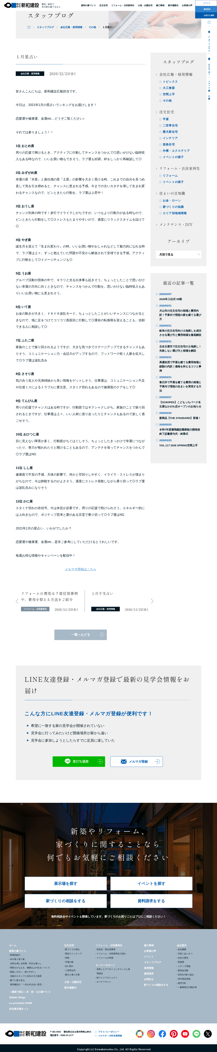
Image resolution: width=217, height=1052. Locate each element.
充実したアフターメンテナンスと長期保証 (113, 971)
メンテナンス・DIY (176, 224)
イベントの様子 (173, 157)
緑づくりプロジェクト (107, 977)
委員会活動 (183, 970)
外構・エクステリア (176, 150)
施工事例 (149, 945)
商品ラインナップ (73, 953)
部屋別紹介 (15, 955)
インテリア (170, 138)
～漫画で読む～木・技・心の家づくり (30, 991)
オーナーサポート (209, 68)
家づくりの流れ (72, 949)
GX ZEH (69, 966)
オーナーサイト (104, 982)
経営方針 (182, 983)
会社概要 (182, 949)
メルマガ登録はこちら (80, 569)
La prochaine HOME (20, 1003)
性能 (67, 958)
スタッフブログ (209, 43)
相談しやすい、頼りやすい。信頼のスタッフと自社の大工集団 (26, 974)
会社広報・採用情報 (71, 27)
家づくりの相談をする (66, 901)
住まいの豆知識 (172, 193)
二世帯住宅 (170, 125)
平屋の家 (69, 962)
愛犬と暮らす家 (72, 974)
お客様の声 (150, 951)
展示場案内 (70, 987)
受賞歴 (181, 962)
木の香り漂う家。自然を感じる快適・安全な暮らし (26, 961)
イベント (149, 956)
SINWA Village (17, 997)
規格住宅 (169, 144)
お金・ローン (172, 200)
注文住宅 (103, 5)
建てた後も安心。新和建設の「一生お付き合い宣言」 (27, 982)
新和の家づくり (88, 5)
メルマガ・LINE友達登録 (110, 1035)
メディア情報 (209, 84)
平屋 (166, 119)
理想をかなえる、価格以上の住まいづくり (30, 967)
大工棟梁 (169, 87)
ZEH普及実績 (184, 979)
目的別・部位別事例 (106, 949)
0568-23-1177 (67, 1035)
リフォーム (170, 175)
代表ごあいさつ (185, 953)
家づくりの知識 (173, 206)
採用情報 (209, 56)
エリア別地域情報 (175, 213)
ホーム (12, 945)
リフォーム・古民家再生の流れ (111, 953)
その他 (92, 27)
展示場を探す (65, 883)
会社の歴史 (183, 958)
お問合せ (209, 96)
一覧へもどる (80, 634)
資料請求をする (151, 901)
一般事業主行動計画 (187, 987)
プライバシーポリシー (108, 1032)
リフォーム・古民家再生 (122, 5)
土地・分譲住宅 (145, 5)
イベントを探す (151, 883)
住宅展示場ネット (19, 1008)
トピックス (170, 81)
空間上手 (169, 94)
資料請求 (149, 973)
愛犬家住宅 (170, 131)
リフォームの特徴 (105, 958)
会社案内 (209, 29)
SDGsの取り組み (186, 974)
